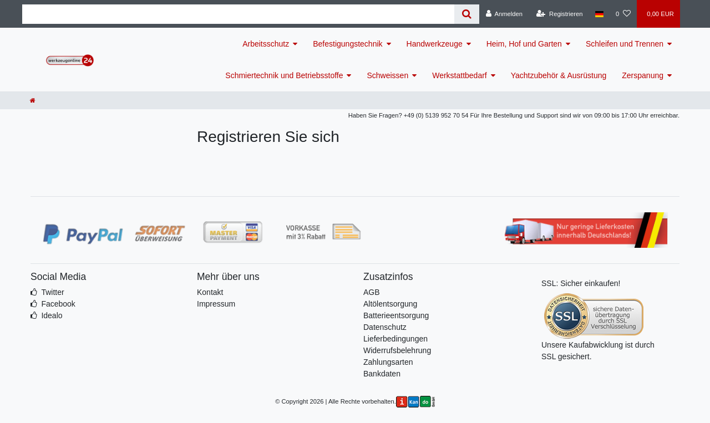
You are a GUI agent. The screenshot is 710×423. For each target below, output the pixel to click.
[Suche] (466, 14)
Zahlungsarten (388, 362)
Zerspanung (642, 75)
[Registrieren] (559, 14)
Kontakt (210, 292)
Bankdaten (381, 373)
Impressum (216, 303)
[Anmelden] (504, 14)
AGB (371, 292)
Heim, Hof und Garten (524, 43)
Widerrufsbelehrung (397, 350)
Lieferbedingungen (395, 338)
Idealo (51, 315)
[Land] (599, 14)
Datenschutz (385, 327)
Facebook (58, 303)
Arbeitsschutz (265, 43)
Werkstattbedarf (459, 75)
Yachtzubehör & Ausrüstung (559, 75)
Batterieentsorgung (396, 315)
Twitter (52, 292)
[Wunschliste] (623, 14)
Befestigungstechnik (347, 43)
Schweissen (387, 75)
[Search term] (238, 14)
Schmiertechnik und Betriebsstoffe (284, 75)
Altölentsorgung (390, 303)
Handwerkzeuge (435, 43)
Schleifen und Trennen (624, 43)
